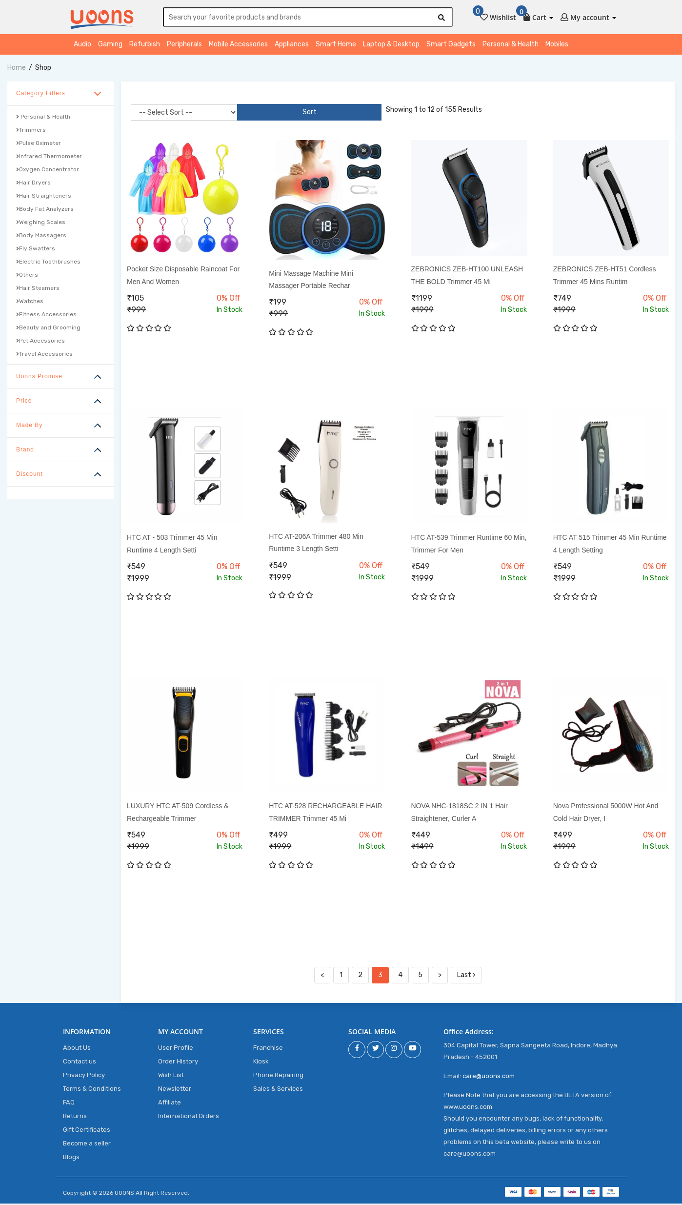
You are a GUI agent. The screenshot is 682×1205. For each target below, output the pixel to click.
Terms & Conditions (92, 1090)
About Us (77, 1049)
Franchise (268, 1049)
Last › (466, 976)
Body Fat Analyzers (45, 210)
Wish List (171, 1076)
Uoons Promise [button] (39, 377)
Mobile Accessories (238, 45)
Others (27, 276)
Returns (75, 1117)
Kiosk (261, 1062)
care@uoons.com (488, 1077)
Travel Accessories (44, 355)
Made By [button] (29, 426)
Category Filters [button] (40, 94)
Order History (178, 1062)
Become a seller (87, 1144)
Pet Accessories (40, 342)
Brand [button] (25, 451)
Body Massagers (41, 236)
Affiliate (169, 1103)
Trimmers (31, 131)
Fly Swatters (35, 249)
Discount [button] (29, 475)
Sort (254, 113)
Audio (82, 45)
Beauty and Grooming (48, 329)
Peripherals (184, 45)
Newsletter (174, 1090)
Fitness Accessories (46, 315)
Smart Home (336, 45)
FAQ (69, 1103)
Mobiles (556, 45)
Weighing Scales (40, 223)
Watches (29, 302)
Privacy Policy (84, 1076)
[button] (538, 15)
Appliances (292, 45)
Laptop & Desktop (391, 45)
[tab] (60, 95)
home (16, 69)
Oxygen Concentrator (47, 170)
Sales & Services (278, 1090)
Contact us (79, 1062)
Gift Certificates (86, 1131)
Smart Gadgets (451, 45)
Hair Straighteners (43, 197)
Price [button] (24, 402)
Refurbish (144, 45)
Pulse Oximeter (38, 144)
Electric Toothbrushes (48, 263)
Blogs (71, 1158)
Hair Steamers (38, 289)
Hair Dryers (33, 184)
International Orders (188, 1117)
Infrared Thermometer (49, 157)
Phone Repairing (278, 1076)
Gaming (110, 45)
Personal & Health (510, 45)
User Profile (175, 1049)
